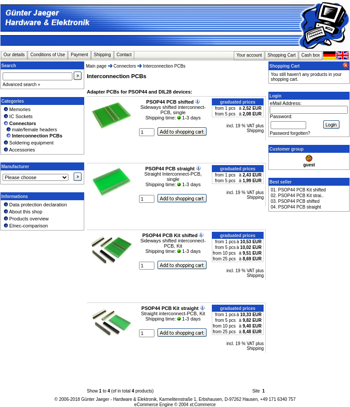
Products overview (26, 218)
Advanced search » (21, 84)
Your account (249, 55)
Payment (79, 54)
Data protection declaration (35, 204)
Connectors (125, 66)
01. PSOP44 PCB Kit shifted (298, 189)
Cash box (310, 55)
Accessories (19, 149)
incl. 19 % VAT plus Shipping (245, 128)
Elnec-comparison (25, 225)
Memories (16, 109)
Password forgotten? (290, 133)
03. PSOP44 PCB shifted (295, 201)
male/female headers (30, 129)
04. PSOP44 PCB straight (296, 207)
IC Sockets (17, 116)
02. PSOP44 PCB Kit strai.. (297, 195)
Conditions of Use (47, 54)
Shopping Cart (282, 55)
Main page (96, 66)
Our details (14, 54)
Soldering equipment (28, 142)
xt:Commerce (202, 404)
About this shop (22, 211)
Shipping (102, 54)
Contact (124, 54)
